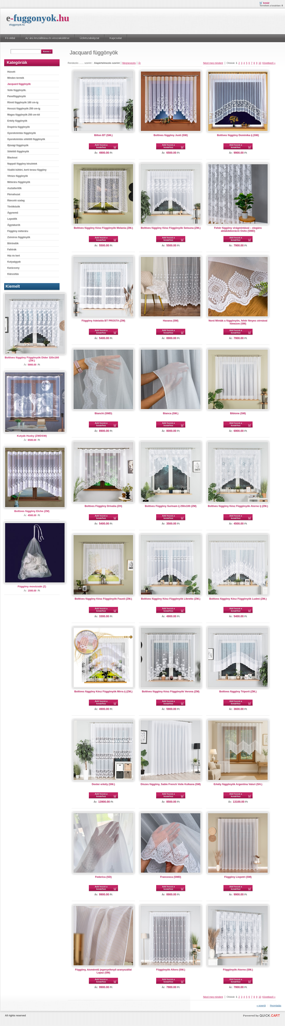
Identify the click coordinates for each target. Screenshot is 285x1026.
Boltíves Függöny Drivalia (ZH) (103, 505)
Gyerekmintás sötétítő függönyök (26, 139)
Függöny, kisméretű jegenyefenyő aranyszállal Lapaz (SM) (103, 971)
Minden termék (15, 78)
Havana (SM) (170, 320)
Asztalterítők (14, 188)
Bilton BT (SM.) (103, 135)
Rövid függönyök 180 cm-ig (22, 102)
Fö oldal (10, 38)
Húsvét (11, 71)
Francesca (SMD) (170, 876)
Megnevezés (129, 63)
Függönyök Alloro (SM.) (170, 969)
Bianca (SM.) (170, 413)
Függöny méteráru (17, 231)
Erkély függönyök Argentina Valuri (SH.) (238, 784)
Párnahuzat (13, 194)
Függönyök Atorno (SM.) (238, 969)
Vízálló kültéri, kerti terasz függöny (27, 169)
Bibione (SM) (238, 413)
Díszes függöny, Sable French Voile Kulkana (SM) (170, 784)
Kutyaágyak (14, 261)
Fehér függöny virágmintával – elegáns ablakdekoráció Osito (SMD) (238, 229)
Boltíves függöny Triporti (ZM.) (237, 691)
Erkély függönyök (17, 120)
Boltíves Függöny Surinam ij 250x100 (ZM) (170, 505)
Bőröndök (13, 243)
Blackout (12, 157)
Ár (139, 63)
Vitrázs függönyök (17, 176)
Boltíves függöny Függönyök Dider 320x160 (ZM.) (32, 359)
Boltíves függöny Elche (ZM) (31, 511)
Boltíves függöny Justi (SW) (171, 135)
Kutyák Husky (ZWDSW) (32, 435)
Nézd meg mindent (213, 63)
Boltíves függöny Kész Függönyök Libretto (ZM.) (170, 598)
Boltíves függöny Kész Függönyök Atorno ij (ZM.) (238, 505)
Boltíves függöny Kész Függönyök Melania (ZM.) (103, 227)
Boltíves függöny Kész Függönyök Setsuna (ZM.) (170, 227)
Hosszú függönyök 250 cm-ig (23, 108)
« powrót (261, 1005)
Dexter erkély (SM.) (103, 784)
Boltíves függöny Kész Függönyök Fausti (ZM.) (103, 598)
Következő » (269, 63)
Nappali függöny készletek (22, 163)
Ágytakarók (13, 225)
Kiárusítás (13, 274)
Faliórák (11, 249)
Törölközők (13, 206)
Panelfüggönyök (16, 96)
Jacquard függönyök (19, 84)
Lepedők (12, 218)
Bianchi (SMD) (103, 413)
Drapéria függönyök (18, 127)
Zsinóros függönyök (18, 237)
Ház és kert (13, 255)
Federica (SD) (103, 876)
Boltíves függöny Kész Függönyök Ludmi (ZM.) (238, 598)
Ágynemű (12, 212)
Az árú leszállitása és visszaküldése (47, 38)
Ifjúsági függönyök (17, 145)
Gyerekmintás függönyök (21, 133)
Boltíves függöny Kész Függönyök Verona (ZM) (171, 691)
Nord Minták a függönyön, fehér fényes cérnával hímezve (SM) (238, 322)
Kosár (266, 3)
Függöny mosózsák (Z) (32, 586)
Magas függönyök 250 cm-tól (23, 114)
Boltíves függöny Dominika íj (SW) (238, 135)
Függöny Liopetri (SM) (238, 876)
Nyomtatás (275, 1005)
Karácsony (13, 267)
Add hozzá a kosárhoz (101, 146)
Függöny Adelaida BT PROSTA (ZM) (103, 320)
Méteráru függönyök (18, 182)
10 (259, 63)
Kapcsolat (115, 38)
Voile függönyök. (16, 90)
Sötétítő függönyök (18, 151)
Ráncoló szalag (16, 200)
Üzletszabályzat (89, 38)
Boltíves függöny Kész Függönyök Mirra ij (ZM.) (103, 691)
